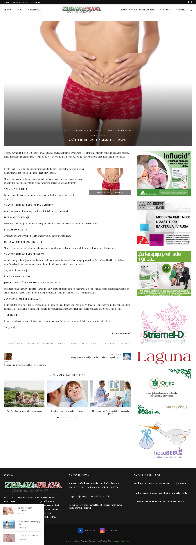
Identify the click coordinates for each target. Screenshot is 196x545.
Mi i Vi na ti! (165, 10)
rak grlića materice (108, 343)
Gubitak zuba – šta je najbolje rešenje (67, 411)
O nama (7, 2)
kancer (20, 343)
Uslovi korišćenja (20, 2)
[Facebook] (188, 2)
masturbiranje (47, 343)
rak (94, 343)
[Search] (190, 9)
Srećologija (34, 10)
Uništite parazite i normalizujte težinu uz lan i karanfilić (161, 493)
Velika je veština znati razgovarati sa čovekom (160, 483)
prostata (85, 343)
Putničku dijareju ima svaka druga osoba (24, 411)
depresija (9, 343)
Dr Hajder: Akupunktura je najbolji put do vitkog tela (159, 501)
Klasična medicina (94, 130)
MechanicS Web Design (121, 541)
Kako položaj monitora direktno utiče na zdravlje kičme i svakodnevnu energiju (96, 506)
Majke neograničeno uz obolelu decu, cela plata (110, 412)
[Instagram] (191, 2)
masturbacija (33, 343)
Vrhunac (124, 343)
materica (61, 343)
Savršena (181, 10)
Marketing (35, 2)
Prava (20, 10)
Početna (67, 130)
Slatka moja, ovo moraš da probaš (137, 10)
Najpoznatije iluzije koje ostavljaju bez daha (90, 496)
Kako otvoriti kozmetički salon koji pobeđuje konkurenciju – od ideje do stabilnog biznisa (94, 485)
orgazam (73, 343)
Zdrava (7, 10)
